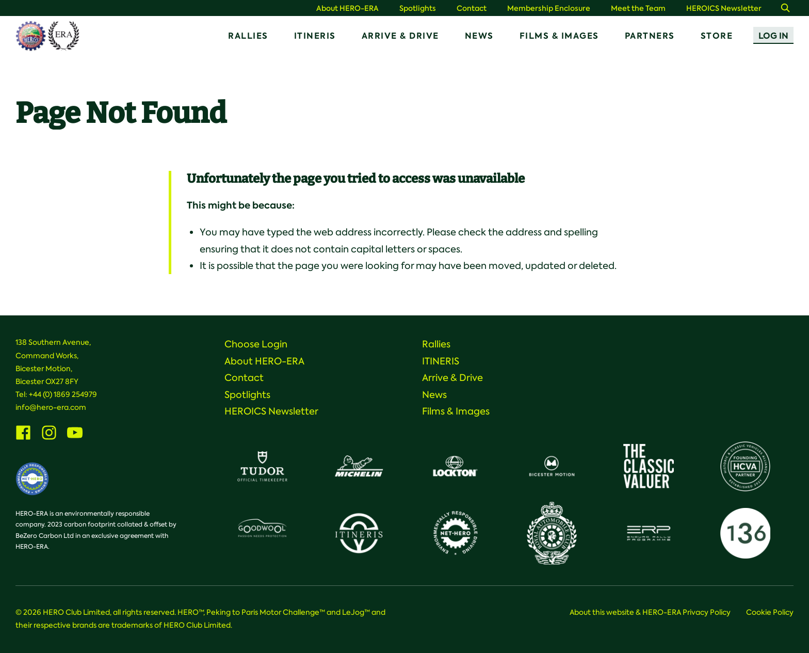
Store (717, 36)
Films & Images (559, 36)
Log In (773, 36)
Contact (472, 8)
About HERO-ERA (347, 8)
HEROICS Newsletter (724, 8)
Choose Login (255, 344)
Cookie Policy (770, 612)
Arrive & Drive (400, 36)
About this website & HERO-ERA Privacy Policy (650, 612)
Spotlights (417, 8)
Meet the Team (638, 8)
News (479, 36)
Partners (650, 36)
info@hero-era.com (50, 407)
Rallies (248, 36)
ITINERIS (315, 36)
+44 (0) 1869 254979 (63, 394)
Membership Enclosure (548, 8)
